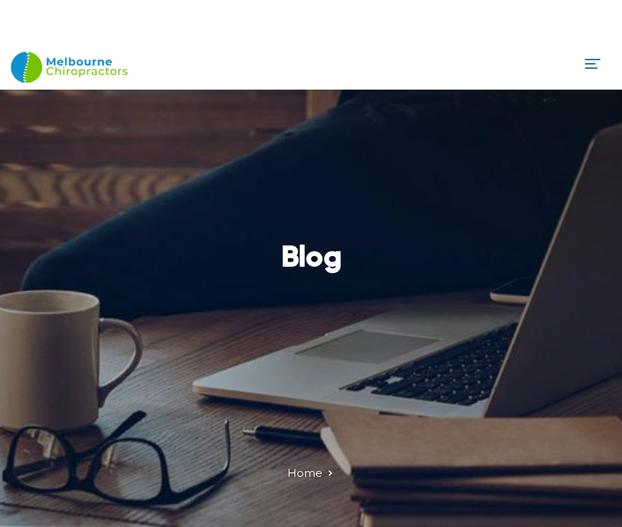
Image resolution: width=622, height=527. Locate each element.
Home (304, 473)
